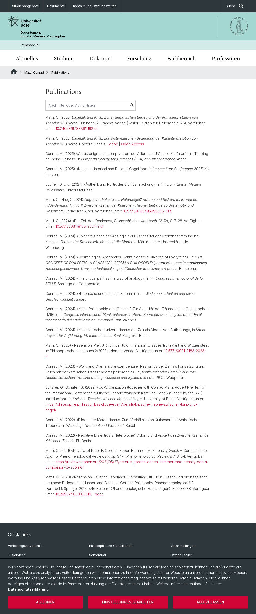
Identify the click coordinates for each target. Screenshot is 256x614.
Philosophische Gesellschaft (111, 546)
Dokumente (56, 6)
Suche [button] (235, 6)
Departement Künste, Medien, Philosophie (43, 34)
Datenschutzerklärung (28, 589)
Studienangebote (25, 6)
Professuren (226, 58)
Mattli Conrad (34, 72)
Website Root (14, 71)
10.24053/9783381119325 (77, 129)
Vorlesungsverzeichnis (25, 546)
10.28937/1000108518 (73, 494)
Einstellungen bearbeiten (128, 602)
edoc (113, 144)
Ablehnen (45, 602)
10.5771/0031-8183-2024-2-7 (79, 226)
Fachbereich (182, 58)
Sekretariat (97, 555)
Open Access (132, 144)
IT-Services (17, 555)
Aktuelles (27, 58)
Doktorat (100, 58)
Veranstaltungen (183, 546)
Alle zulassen (210, 602)
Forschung (139, 58)
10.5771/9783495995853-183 (147, 211)
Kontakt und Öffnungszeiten (95, 6)
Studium (64, 58)
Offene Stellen (182, 555)
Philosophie (29, 45)
